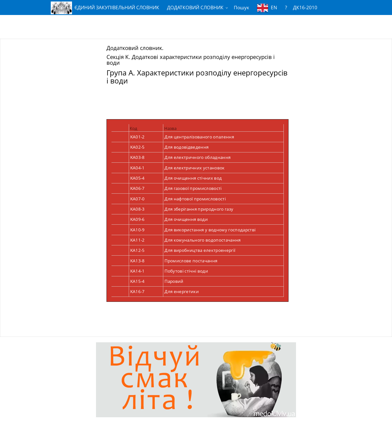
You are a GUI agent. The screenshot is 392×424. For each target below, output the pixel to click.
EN (267, 7)
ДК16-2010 (305, 7)
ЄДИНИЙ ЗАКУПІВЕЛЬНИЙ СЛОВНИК (105, 7)
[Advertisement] (196, 23)
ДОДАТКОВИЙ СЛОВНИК (195, 7)
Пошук (241, 7)
